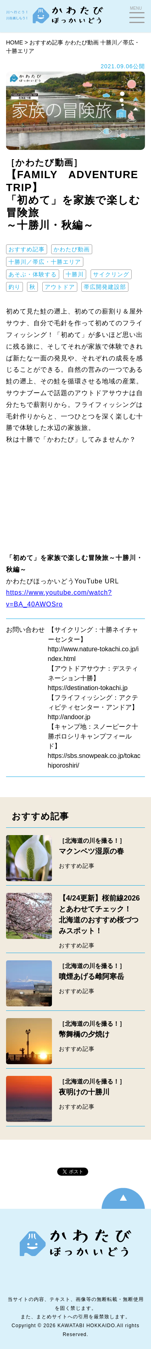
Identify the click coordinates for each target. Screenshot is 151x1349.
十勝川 (75, 274)
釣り (14, 287)
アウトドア (60, 287)
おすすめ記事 (46, 42)
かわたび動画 (82, 42)
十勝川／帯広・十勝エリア (44, 262)
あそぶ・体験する (32, 274)
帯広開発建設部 (105, 287)
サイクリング (111, 274)
